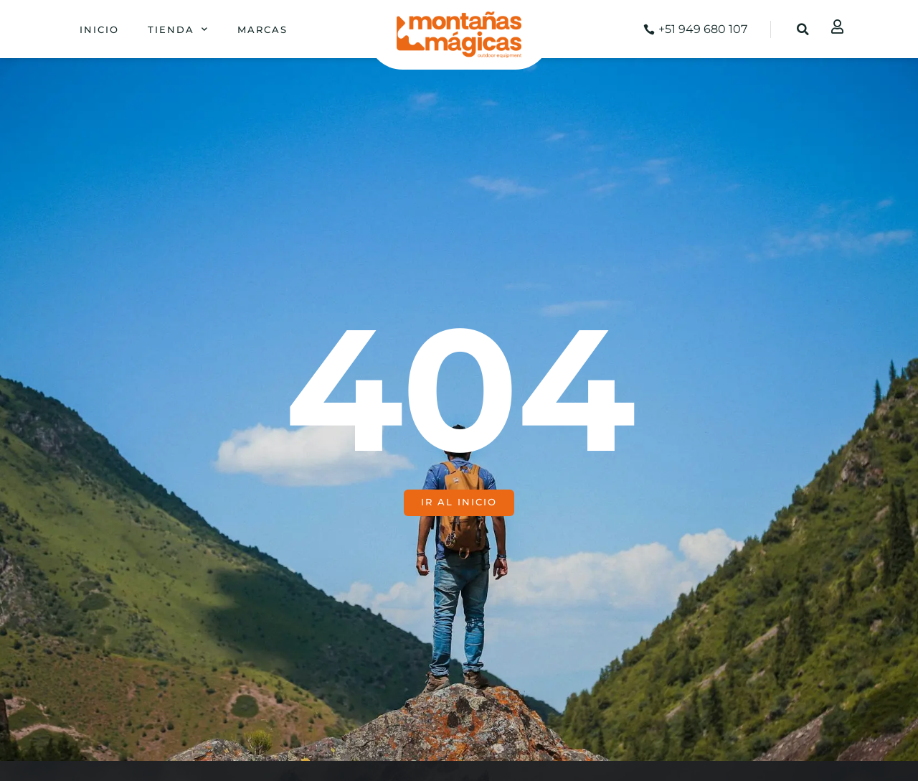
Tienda (178, 29)
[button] (803, 29)
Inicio (99, 29)
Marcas (262, 29)
